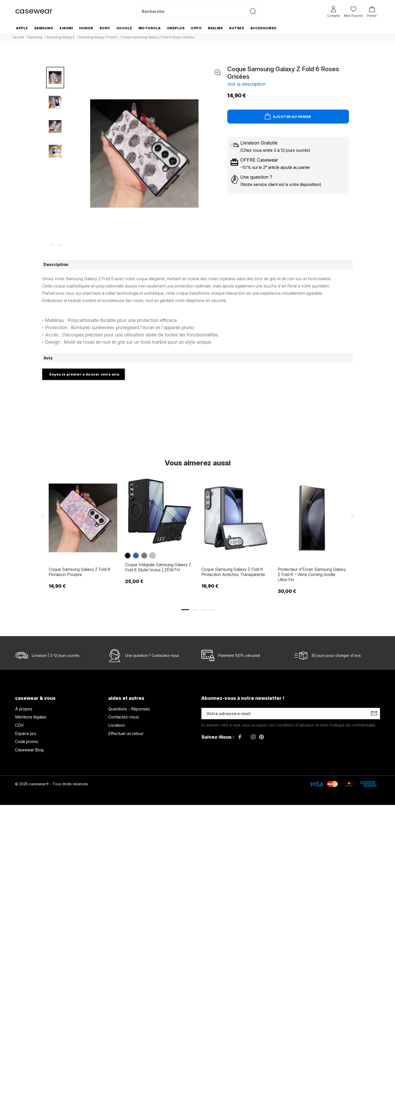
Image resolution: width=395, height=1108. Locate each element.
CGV (19, 725)
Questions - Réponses (129, 708)
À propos (23, 708)
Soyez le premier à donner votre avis (84, 374)
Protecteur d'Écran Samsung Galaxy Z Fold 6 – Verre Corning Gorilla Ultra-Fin (312, 574)
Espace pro (25, 733)
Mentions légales (30, 717)
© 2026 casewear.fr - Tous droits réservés (51, 784)
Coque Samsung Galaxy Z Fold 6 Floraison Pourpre (79, 572)
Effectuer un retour (125, 733)
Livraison (116, 725)
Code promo (26, 741)
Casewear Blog (29, 749)
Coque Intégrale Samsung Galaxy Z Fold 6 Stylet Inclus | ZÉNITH (158, 567)
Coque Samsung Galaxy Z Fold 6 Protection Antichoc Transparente (233, 572)
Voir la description (246, 84)
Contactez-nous (165, 655)
